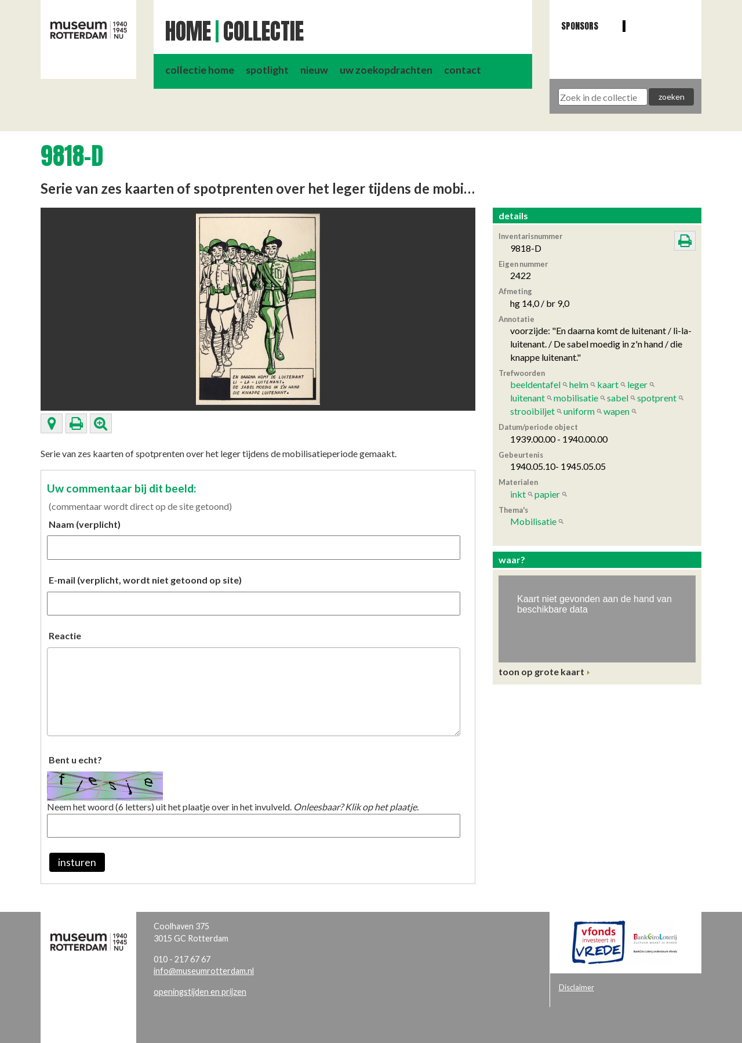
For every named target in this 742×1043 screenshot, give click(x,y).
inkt (518, 493)
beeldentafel (535, 384)
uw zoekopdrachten (386, 70)
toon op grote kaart (541, 671)
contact (462, 70)
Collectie (263, 31)
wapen (616, 411)
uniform (579, 411)
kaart (608, 384)
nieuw (314, 70)
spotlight (267, 70)
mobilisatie (576, 397)
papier (547, 493)
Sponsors (579, 25)
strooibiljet (532, 411)
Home (188, 31)
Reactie (65, 635)
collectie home (199, 70)
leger (637, 384)
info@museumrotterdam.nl (204, 971)
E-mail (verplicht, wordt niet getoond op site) (145, 579)
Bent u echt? (75, 759)
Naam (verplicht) (85, 524)
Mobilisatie (533, 521)
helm (578, 384)
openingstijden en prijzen (200, 992)
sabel (617, 397)
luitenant (527, 397)
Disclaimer (576, 987)
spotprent (656, 397)
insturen (77, 862)
